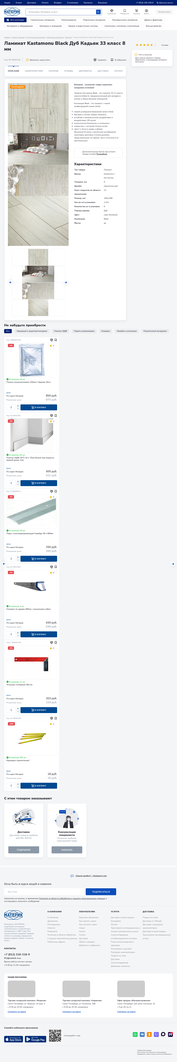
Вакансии (102, 2)
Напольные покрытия (55, 37)
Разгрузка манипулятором (123, 952)
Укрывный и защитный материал (32, 331)
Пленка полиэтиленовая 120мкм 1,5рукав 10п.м (28, 382)
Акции (7, 2)
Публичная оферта (56, 942)
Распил (114, 924)
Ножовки (105, 331)
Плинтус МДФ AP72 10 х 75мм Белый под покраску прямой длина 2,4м (30, 459)
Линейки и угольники (127, 331)
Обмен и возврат (87, 942)
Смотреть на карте (17, 1011)
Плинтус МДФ (60, 331)
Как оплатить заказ (88, 924)
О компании (72, 2)
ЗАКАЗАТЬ (67, 850)
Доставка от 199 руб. (152, 921)
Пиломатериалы (68, 20)
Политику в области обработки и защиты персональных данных (72, 898)
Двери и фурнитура (153, 20)
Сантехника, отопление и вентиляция (122, 26)
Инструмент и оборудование (20, 26)
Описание (13, 71)
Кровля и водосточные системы (83, 26)
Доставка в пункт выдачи (122, 917)
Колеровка (116, 921)
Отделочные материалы (94, 20)
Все (8, 331)
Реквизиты (52, 931)
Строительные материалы (43, 20)
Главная (7, 37)
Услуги (19, 2)
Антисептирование (119, 962)
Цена (8, 393)
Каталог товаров (18, 37)
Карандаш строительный (17, 761)
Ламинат (68, 37)
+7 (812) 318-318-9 (144, 2)
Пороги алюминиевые (84, 331)
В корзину (38, 407)
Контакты (88, 2)
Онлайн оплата (164, 12)
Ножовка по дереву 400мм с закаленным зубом (28, 609)
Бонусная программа (88, 917)
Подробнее (101, 154)
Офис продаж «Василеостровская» (134, 1000)
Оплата (45, 2)
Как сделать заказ (87, 921)
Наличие (53, 71)
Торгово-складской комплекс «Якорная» (27, 1000)
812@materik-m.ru (12, 958)
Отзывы (68, 71)
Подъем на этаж (118, 956)
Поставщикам (53, 924)
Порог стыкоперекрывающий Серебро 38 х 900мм (29, 534)
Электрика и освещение (50, 26)
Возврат (58, 2)
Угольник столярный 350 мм (19, 685)
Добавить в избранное (89, 945)
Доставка (31, 2)
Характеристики (34, 71)
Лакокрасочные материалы (125, 20)
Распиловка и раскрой (121, 948)
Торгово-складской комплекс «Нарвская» (82, 1000)
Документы (85, 71)
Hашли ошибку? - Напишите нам (88, 876)
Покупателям (87, 911)
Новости (51, 928)
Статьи (82, 935)
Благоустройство (153, 26)
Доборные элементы (120, 966)
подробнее (23, 850)
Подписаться (101, 891)
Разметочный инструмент (155, 331)
